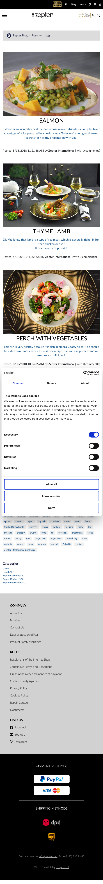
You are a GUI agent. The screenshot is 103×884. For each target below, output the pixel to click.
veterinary (72, 538)
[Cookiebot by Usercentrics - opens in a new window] (83, 373)
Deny (51, 507)
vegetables (56, 538)
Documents (17, 709)
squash (41, 521)
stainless (55, 521)
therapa (8, 533)
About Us (16, 613)
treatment (77, 533)
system (56, 527)
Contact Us (17, 627)
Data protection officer (24, 634)
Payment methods (51, 766)
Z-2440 (67, 544)
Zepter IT (62, 867)
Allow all (51, 484)
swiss (45, 527)
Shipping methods (52, 808)
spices (7, 521)
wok (31, 544)
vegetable (40, 538)
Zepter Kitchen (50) (13, 579)
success (33, 527)
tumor (7, 538)
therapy (21, 533)
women (42, 544)
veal (28, 538)
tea (89, 527)
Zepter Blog (20, 35)
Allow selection (51, 496)
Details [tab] (51, 383)
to (52, 533)
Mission (15, 620)
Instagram (21, 741)
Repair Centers (19, 702)
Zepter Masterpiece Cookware (19, 550)
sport (30, 521)
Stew (87, 521)
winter (20, 544)
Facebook (21, 727)
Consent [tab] (18, 383)
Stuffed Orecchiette (14, 527)
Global (6, 569)
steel (77, 521)
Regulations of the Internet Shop (30, 659)
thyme (33, 533)
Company (18, 605)
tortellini (62, 533)
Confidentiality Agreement (26, 681)
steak (67, 521)
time (44, 533)
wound (54, 544)
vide (84, 538)
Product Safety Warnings (25, 641)
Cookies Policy (19, 695)
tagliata (69, 527)
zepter (79, 544)
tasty (80, 527)
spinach (19, 521)
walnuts (8, 544)
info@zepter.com (48, 856)
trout (90, 533)
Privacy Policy (19, 688)
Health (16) (8, 572)
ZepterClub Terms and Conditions (31, 666)
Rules (15, 652)
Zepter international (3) (14, 583)
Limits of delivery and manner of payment (36, 674)
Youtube (20, 734)
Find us (16, 720)
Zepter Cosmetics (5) (13, 576)
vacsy (18, 538)
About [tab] (85, 383)
